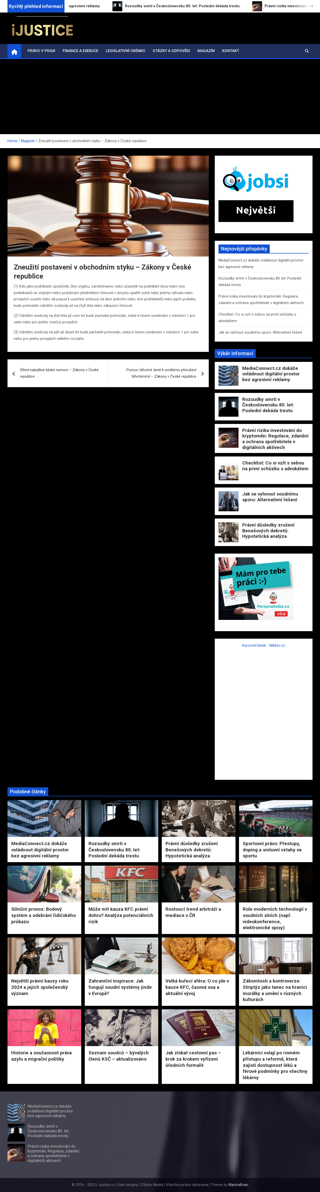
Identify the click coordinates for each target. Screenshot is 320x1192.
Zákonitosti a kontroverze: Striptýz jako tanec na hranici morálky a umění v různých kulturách (275, 990)
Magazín (206, 51)
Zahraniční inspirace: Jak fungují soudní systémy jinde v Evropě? (120, 987)
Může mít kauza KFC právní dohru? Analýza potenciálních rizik (120, 915)
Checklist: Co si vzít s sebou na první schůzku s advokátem (275, 465)
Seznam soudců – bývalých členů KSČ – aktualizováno (118, 1056)
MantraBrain (238, 1184)
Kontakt (230, 51)
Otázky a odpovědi (171, 51)
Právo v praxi (41, 51)
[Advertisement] (160, 97)
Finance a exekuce (80, 51)
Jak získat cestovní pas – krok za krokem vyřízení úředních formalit (193, 1059)
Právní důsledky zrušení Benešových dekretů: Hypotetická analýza (268, 530)
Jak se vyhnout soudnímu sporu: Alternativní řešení (260, 332)
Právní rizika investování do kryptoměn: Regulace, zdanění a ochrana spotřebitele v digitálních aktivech (275, 438)
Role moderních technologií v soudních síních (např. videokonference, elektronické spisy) (275, 918)
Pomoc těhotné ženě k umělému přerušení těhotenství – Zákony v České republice (161, 373)
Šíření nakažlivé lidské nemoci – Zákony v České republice (59, 373)
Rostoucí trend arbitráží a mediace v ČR (193, 912)
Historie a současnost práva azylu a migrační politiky (41, 1056)
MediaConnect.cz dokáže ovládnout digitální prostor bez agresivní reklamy (271, 374)
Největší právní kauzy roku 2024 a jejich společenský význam (39, 987)
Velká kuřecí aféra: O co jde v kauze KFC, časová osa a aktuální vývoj (197, 987)
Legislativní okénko (125, 51)
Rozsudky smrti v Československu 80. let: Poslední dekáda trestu (268, 405)
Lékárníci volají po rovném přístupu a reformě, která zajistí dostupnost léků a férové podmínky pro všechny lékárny (275, 1065)
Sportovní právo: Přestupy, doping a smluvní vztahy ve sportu (272, 850)
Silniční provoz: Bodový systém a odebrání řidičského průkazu (43, 915)
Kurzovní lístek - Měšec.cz (263, 645)
